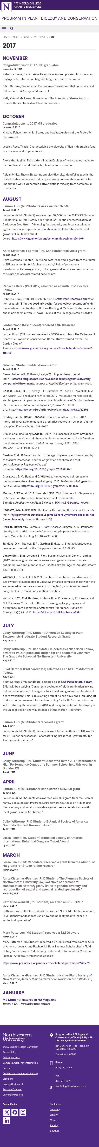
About (16, 37)
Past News (39, 37)
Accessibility (10, 1052)
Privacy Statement (13, 1084)
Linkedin (6, 1120)
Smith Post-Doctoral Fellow (72, 299)
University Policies (13, 1095)
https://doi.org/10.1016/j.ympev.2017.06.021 (43, 469)
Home (6, 37)
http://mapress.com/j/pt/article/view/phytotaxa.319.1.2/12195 (48, 409)
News (26, 37)
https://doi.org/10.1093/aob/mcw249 (56, 612)
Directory (55, 1109)
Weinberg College (56, 5)
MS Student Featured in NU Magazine (29, 1000)
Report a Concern (12, 1089)
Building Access (11, 1057)
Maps (53, 1120)
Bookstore (55, 1104)
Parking (54, 1125)
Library (54, 1115)
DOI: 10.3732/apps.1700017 (72, 502)
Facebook (14, 1112)
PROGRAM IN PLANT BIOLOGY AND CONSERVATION (49, 18)
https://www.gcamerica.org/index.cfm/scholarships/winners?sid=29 (46, 963)
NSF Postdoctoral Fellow (76, 681)
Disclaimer (8, 1079)
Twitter (6, 1112)
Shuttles (54, 1131)
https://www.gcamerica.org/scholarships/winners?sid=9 (48, 238)
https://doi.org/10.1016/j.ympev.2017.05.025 (49, 486)
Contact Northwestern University (20, 1073)
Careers (7, 1068)
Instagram (22, 1112)
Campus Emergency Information (20, 1063)
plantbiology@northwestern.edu (70, 1086)
